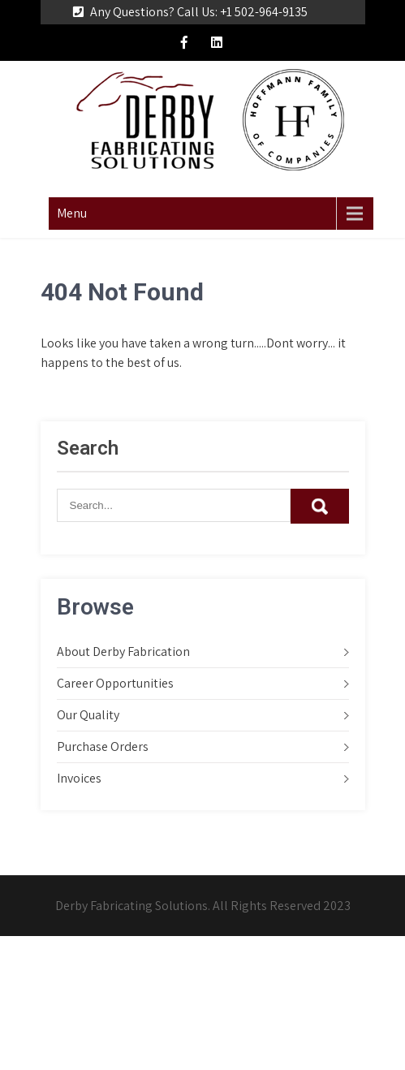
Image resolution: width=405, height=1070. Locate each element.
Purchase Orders (103, 746)
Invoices (79, 778)
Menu (72, 213)
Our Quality (88, 714)
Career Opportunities (115, 683)
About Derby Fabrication (123, 651)
